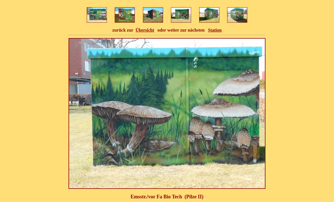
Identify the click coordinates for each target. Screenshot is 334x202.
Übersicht (144, 30)
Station (215, 30)
